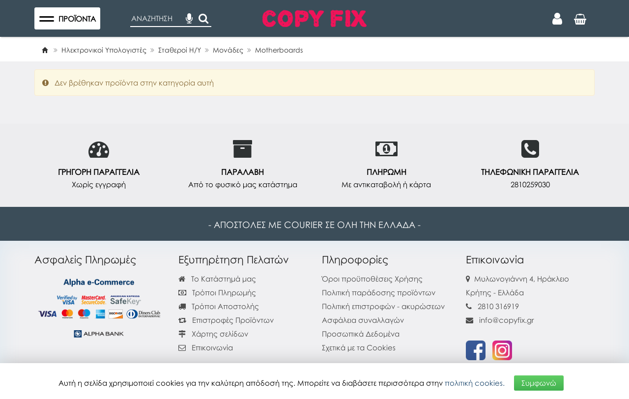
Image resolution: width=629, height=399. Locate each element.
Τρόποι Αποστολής (218, 306)
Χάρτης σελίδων (213, 333)
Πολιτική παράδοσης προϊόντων (378, 292)
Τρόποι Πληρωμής (217, 292)
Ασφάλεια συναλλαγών (363, 319)
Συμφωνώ (538, 382)
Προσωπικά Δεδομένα (361, 333)
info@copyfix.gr (500, 319)
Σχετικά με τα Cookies (359, 347)
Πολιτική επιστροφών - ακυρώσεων (383, 306)
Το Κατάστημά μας (217, 278)
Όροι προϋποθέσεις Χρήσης (372, 278)
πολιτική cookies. (475, 382)
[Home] (45, 50)
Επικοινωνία (212, 347)
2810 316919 (498, 306)
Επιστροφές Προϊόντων (226, 319)
